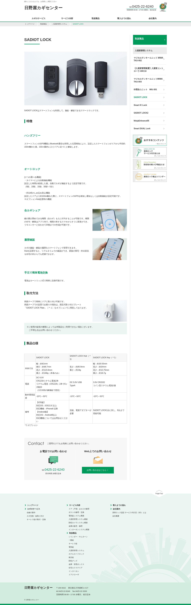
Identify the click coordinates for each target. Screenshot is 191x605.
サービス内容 (67, 18)
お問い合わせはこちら (98, 470)
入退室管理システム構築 (78, 519)
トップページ (29, 24)
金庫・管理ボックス (76, 564)
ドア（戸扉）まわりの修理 (79, 509)
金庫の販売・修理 (75, 526)
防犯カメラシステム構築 (78, 523)
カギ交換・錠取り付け (35, 516)
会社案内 (152, 18)
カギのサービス (38, 18)
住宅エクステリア (75, 568)
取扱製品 (95, 18)
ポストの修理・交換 (76, 512)
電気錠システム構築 (76, 516)
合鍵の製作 (31, 513)
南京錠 (71, 557)
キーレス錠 (73, 544)
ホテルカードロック (76, 554)
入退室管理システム (60, 24)
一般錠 (71, 540)
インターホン (74, 571)
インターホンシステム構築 (79, 529)
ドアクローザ (74, 575)
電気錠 (71, 547)
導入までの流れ (124, 18)
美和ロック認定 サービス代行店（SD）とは (129, 513)
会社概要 (115, 516)
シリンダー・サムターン (78, 537)
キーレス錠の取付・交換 (36, 519)
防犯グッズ (73, 561)
